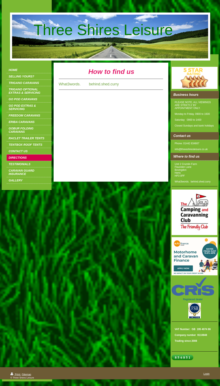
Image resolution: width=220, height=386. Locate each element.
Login (207, 373)
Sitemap (26, 374)
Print (15, 374)
